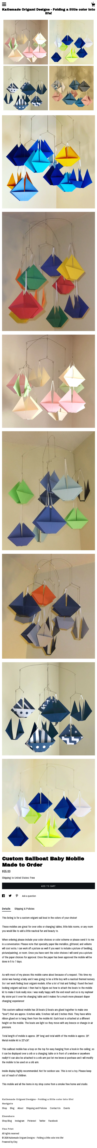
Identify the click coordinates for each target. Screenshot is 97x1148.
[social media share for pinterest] (17, 896)
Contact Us (55, 1108)
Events (67, 1108)
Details (6, 909)
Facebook (53, 1120)
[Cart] (93, 5)
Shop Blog (7, 1120)
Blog (12, 1108)
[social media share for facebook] (3, 896)
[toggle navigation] (4, 4)
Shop (5, 1108)
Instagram (20, 1120)
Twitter (42, 1120)
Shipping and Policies (36, 1108)
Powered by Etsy (9, 1141)
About (21, 1108)
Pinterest (31, 1120)
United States (21, 878)
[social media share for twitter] (10, 896)
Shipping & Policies (24, 909)
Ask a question (29, 896)
